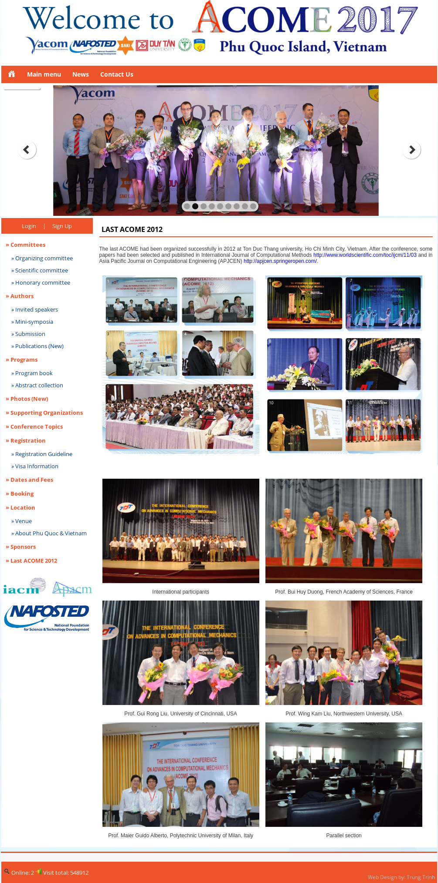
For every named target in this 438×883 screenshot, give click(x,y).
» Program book (32, 373)
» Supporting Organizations (44, 412)
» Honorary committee (40, 282)
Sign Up (62, 226)
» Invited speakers (34, 309)
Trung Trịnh (421, 877)
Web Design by (386, 877)
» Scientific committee (39, 270)
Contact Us (116, 74)
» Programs (21, 359)
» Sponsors (21, 547)
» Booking (20, 493)
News (80, 74)
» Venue (21, 521)
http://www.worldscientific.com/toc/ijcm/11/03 (365, 255)
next (411, 150)
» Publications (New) (37, 346)
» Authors (20, 296)
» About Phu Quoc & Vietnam (49, 533)
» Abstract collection (37, 385)
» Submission (28, 334)
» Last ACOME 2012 (31, 560)
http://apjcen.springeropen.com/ (280, 261)
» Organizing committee (42, 258)
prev (27, 150)
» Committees (25, 244)
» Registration (26, 440)
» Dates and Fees (29, 479)
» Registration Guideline (41, 454)
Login (29, 226)
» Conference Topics (34, 426)
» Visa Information (34, 466)
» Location (20, 507)
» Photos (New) (27, 399)
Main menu (44, 74)
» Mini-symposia (32, 322)
